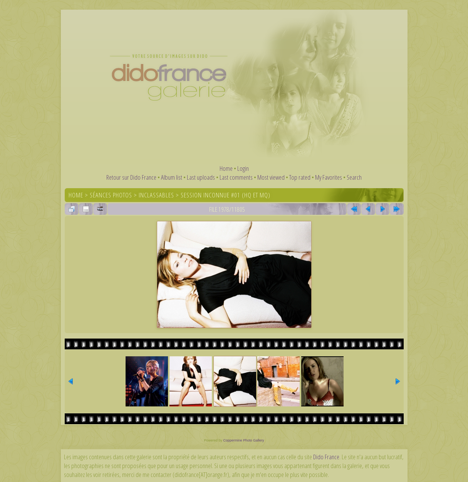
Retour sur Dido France (131, 177)
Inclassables (156, 194)
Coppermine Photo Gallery (243, 440)
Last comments (236, 177)
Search (354, 177)
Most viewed (271, 177)
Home (226, 168)
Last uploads (201, 177)
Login (243, 168)
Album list (171, 177)
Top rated (299, 177)
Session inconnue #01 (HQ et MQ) (225, 194)
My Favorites (328, 177)
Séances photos (111, 194)
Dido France (326, 456)
